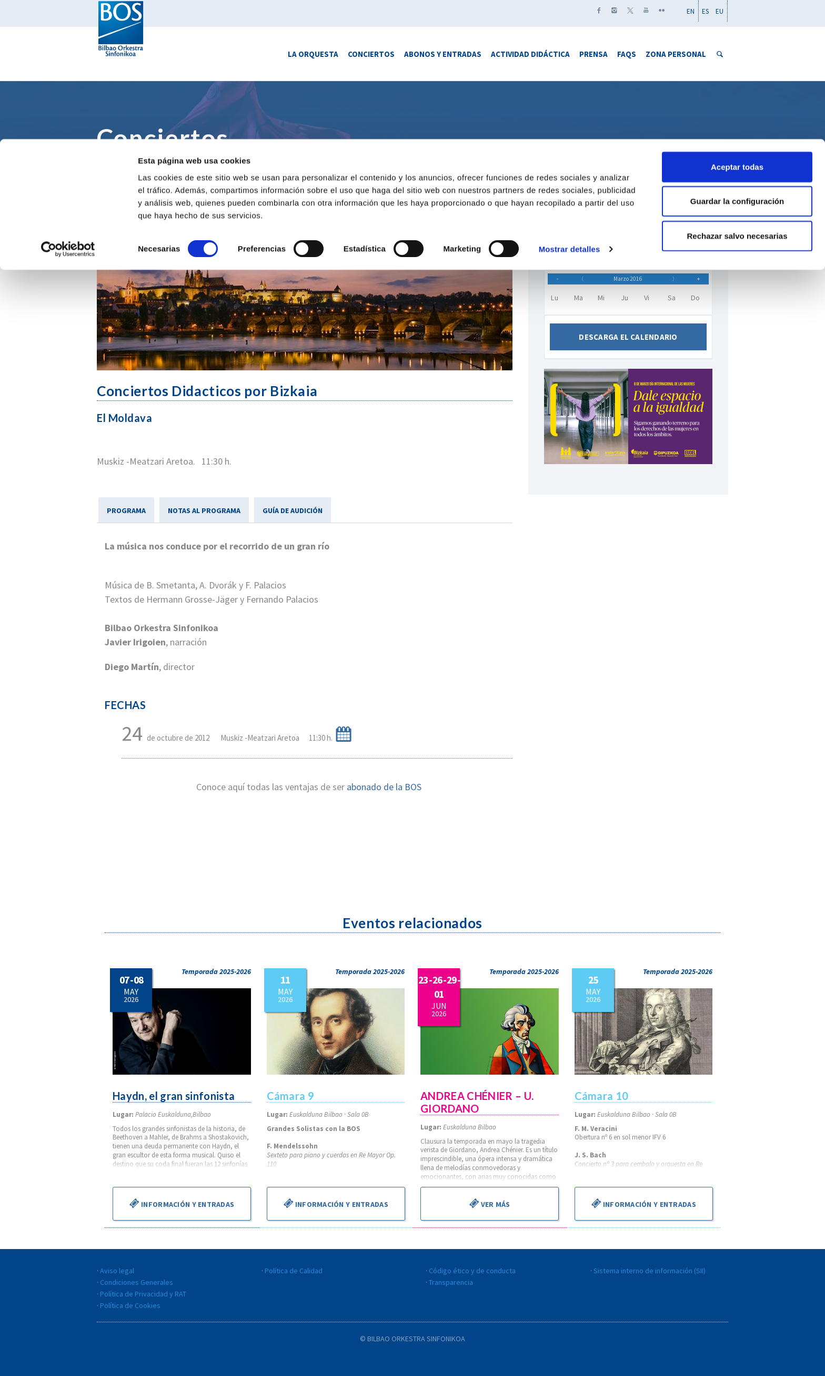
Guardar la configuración (737, 62)
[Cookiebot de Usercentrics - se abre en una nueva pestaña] (68, 111)
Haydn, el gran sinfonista (175, 1095)
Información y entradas (181, 1203)
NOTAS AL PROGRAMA (204, 510)
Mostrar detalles (569, 110)
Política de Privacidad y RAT (143, 1294)
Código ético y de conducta (472, 1270)
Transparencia (451, 1282)
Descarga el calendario (628, 344)
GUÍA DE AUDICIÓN (293, 510)
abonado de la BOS (384, 787)
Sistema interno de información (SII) (649, 1270)
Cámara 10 (602, 1095)
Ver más (489, 1203)
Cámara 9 (291, 1095)
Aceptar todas (737, 27)
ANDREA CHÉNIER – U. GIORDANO (478, 1102)
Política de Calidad (294, 1270)
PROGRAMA (126, 510)
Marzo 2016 (628, 282)
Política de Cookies (130, 1305)
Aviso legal (117, 1270)
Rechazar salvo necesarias (737, 96)
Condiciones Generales (136, 1282)
